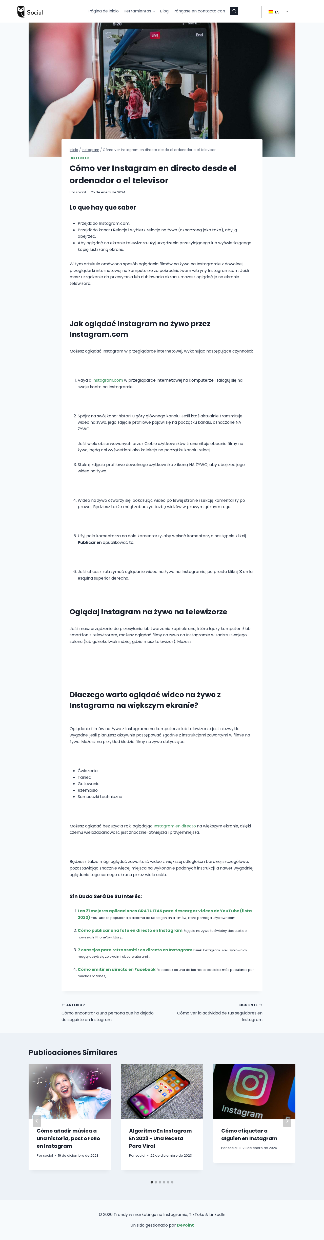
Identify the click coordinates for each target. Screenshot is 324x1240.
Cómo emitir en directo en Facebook (117, 969)
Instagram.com (107, 380)
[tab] (152, 1182)
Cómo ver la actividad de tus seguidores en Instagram (214, 1012)
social (81, 192)
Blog (164, 11)
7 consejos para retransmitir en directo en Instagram (135, 950)
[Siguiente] (287, 1121)
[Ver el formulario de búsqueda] (234, 11)
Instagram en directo (175, 826)
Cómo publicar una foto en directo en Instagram (130, 930)
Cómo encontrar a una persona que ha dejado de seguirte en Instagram (110, 1012)
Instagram (80, 158)
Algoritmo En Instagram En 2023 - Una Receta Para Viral (160, 1138)
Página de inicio (103, 11)
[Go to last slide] (37, 1121)
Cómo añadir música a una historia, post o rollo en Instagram (68, 1138)
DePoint (185, 1225)
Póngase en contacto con (199, 11)
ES (274, 12)
